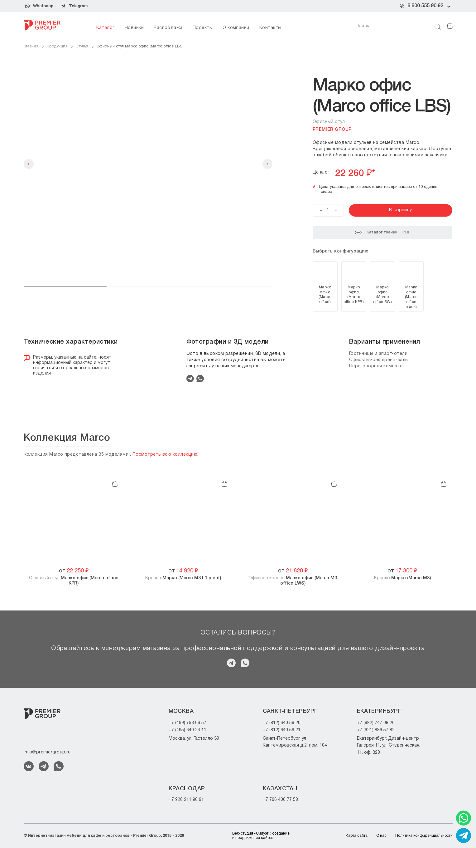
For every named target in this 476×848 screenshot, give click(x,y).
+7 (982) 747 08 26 (376, 723)
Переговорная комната (376, 366)
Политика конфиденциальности (424, 835)
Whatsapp (43, 6)
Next (267, 164)
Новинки (134, 28)
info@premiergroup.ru (47, 752)
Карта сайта (357, 835)
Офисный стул (73, 581)
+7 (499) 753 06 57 (187, 723)
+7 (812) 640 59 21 (282, 730)
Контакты (270, 28)
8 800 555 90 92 (425, 6)
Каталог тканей (383, 232)
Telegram (78, 6)
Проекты (203, 28)
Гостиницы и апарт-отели (378, 354)
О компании (236, 28)
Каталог (105, 28)
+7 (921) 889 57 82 (376, 730)
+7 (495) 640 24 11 (187, 730)
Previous (29, 164)
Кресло (183, 578)
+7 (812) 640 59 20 (282, 723)
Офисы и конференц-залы (379, 360)
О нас (381, 835)
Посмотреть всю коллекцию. (165, 455)
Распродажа (168, 28)
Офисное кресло (292, 581)
